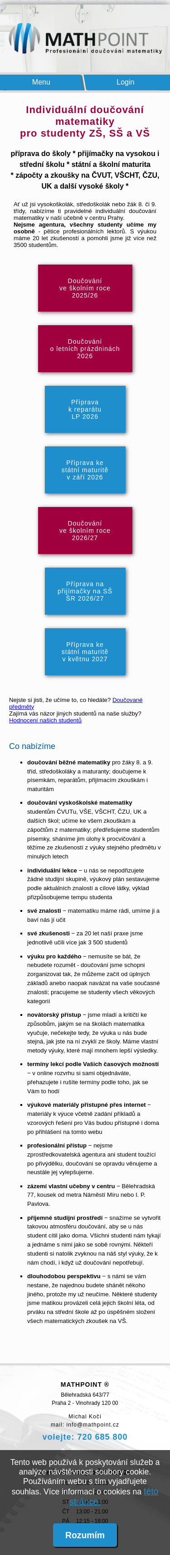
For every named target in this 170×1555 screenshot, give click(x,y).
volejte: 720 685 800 (84, 1436)
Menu (41, 82)
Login (126, 82)
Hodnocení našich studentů (45, 720)
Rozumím (85, 1535)
